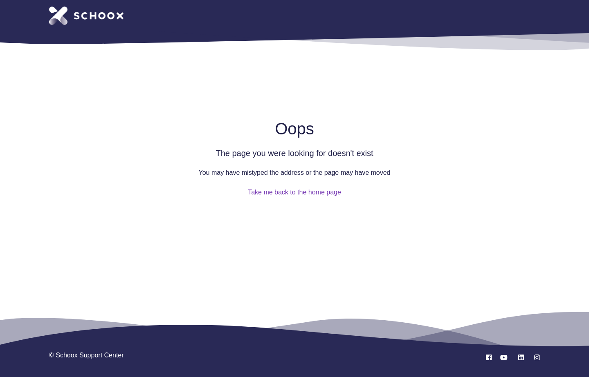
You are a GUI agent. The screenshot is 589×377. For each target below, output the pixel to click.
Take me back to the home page (294, 192)
